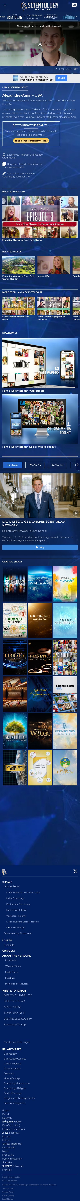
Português (8, 1153)
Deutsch (7, 1116)
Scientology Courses (15, 1056)
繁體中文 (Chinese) (12, 1164)
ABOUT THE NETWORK (16, 953)
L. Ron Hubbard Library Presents (22, 920)
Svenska (7, 1160)
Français (7, 1167)
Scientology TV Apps (15, 1022)
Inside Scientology (15, 896)
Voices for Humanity (16, 914)
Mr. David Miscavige (12, 540)
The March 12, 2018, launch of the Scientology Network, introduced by (37, 537)
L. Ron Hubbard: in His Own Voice (23, 890)
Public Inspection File (11, 1175)
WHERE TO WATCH (14, 988)
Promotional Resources (16, 981)
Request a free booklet (22, 165)
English (6, 1108)
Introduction (11, 958)
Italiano (6, 1138)
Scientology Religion (15, 1086)
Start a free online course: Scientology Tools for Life (18, 175)
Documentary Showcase (17, 931)
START (61, 78)
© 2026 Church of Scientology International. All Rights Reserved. (29, 1183)
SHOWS (7, 880)
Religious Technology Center (19, 1096)
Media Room (11, 970)
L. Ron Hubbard (12, 1061)
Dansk (5, 1112)
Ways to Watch (13, 964)
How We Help (12, 1076)
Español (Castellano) (13, 1127)
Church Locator (12, 1066)
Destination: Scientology (18, 902)
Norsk (5, 1149)
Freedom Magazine (14, 1101)
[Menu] (5, 5)
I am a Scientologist (16, 925)
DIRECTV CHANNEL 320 (18, 993)
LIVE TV (7, 938)
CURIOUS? (8, 949)
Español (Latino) (11, 1123)
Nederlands (8, 1145)
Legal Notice (7, 1197)
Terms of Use (7, 1186)
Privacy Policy (8, 1193)
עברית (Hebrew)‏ (11, 1130)
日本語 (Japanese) (12, 1141)
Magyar (6, 1134)
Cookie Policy (8, 1190)
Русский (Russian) (12, 1156)
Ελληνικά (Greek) (12, 1119)
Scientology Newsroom (17, 1081)
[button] (78, 465)
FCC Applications (9, 1179)
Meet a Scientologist (16, 908)
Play (40, 547)
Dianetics (9, 1071)
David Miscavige (13, 1091)
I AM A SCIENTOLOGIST (15, 87)
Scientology (10, 1051)
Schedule (9, 943)
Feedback (10, 976)
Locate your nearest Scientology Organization (22, 156)
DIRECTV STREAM (14, 999)
